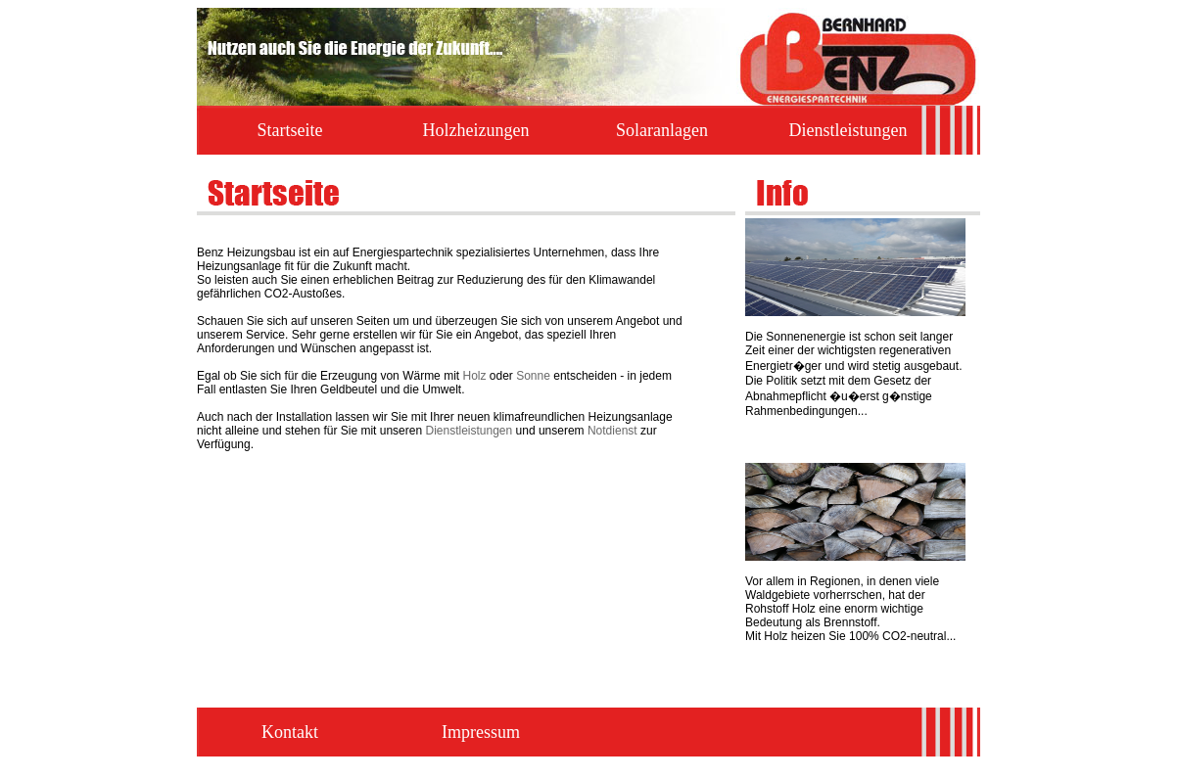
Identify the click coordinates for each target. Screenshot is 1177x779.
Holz (474, 376)
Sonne (533, 376)
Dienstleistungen (848, 130)
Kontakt (289, 732)
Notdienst (612, 430)
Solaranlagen (662, 130)
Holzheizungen (476, 130)
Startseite (290, 130)
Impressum (481, 732)
